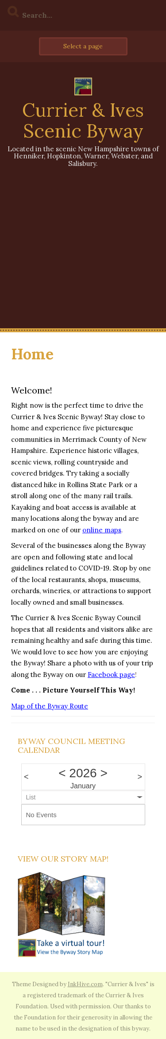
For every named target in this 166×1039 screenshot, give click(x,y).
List (31, 797)
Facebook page (111, 674)
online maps (101, 530)
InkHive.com (85, 984)
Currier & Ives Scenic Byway (83, 120)
